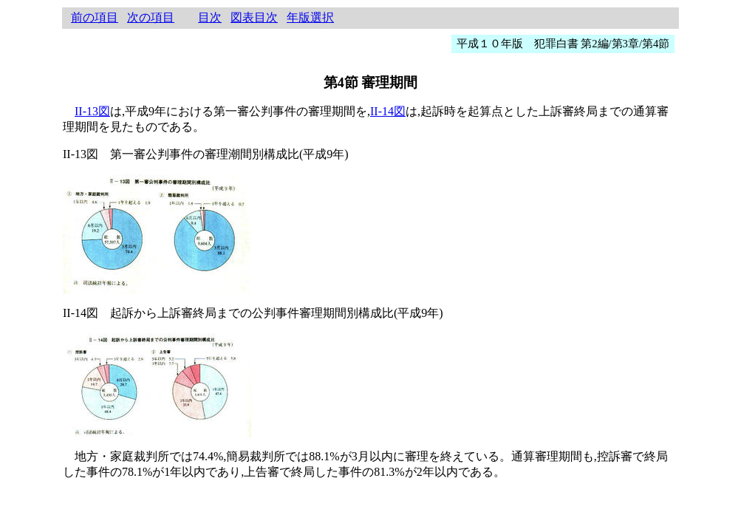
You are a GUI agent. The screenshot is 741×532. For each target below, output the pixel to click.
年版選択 (310, 17)
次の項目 (150, 17)
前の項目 (94, 17)
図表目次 (254, 17)
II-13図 (92, 111)
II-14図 (388, 111)
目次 (210, 17)
